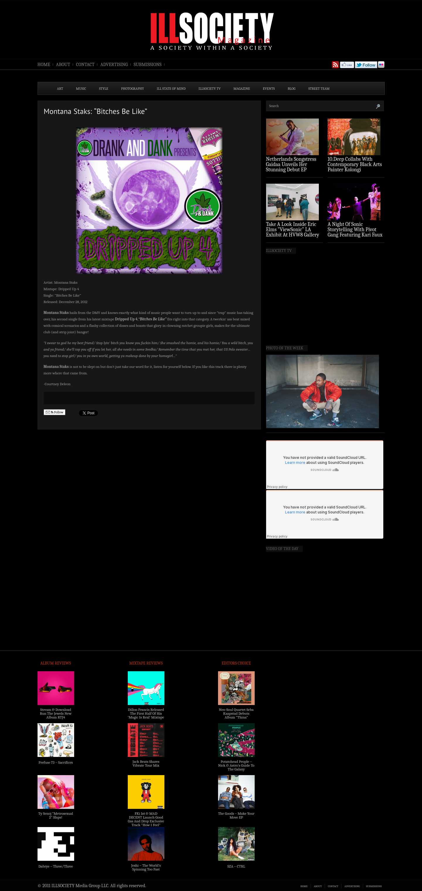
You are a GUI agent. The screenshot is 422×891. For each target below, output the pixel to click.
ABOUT (63, 64)
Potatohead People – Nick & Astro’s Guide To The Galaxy (236, 765)
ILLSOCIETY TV (209, 89)
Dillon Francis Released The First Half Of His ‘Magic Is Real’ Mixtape (146, 713)
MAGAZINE (242, 89)
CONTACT (85, 64)
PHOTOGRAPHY (132, 89)
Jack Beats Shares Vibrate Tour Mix (145, 763)
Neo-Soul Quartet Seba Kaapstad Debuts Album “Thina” (236, 713)
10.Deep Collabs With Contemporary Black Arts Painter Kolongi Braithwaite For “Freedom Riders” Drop (355, 169)
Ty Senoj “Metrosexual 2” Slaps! (55, 815)
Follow (55, 412)
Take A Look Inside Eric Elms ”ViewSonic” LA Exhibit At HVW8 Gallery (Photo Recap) (292, 232)
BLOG (292, 89)
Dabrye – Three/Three (55, 866)
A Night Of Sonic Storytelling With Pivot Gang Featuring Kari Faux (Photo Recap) (355, 232)
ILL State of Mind (171, 89)
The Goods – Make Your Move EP (236, 815)
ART (60, 89)
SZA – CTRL (236, 866)
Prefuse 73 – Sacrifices (56, 762)
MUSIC (81, 89)
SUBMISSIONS (147, 64)
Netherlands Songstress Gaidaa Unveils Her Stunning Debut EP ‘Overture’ (291, 167)
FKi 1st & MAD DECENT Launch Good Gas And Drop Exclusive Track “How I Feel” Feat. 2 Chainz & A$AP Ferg (146, 823)
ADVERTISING (114, 64)
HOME (44, 64)
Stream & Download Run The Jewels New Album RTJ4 (56, 713)
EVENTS (269, 89)
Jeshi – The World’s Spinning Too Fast (146, 867)
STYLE (103, 89)
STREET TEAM (319, 89)
